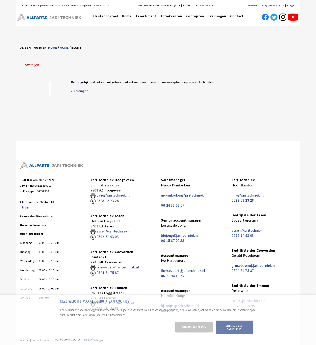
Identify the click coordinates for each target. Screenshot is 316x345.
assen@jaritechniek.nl (114, 231)
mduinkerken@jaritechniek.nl (184, 195)
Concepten (195, 16)
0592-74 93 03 (108, 236)
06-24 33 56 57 (172, 205)
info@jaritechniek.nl (273, 5)
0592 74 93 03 (207, 5)
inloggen (25, 207)
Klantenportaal (105, 16)
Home (126, 16)
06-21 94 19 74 (172, 275)
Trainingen (217, 16)
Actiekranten (171, 16)
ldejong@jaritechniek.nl (180, 235)
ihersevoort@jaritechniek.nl (183, 270)
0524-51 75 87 (108, 272)
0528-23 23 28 (104, 200)
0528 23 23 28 (101, 5)
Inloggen (291, 5)
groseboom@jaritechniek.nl (254, 265)
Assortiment (145, 16)
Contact (237, 16)
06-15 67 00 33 (172, 240)
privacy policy (89, 339)
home (52, 47)
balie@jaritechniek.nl (110, 195)
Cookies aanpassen (194, 327)
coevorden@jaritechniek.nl (118, 267)
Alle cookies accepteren (234, 327)
